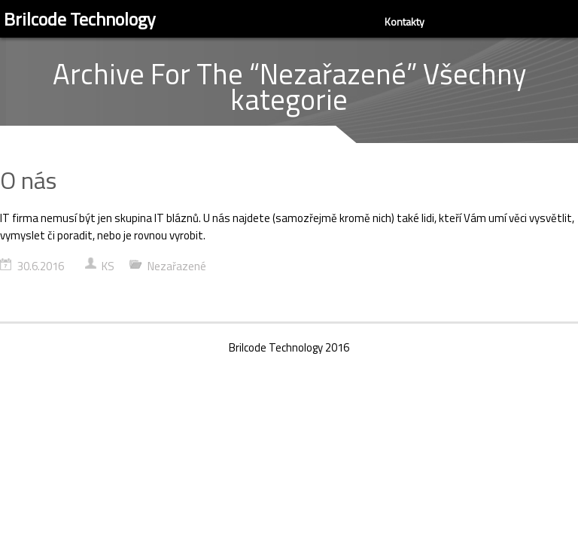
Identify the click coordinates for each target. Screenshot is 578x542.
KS (108, 266)
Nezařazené (177, 266)
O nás (28, 180)
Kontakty (404, 21)
